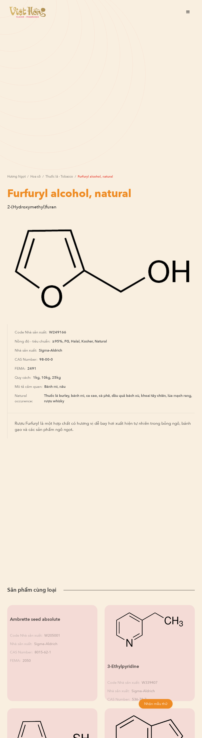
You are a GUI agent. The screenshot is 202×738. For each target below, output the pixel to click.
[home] (27, 12)
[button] (188, 12)
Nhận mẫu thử (155, 703)
